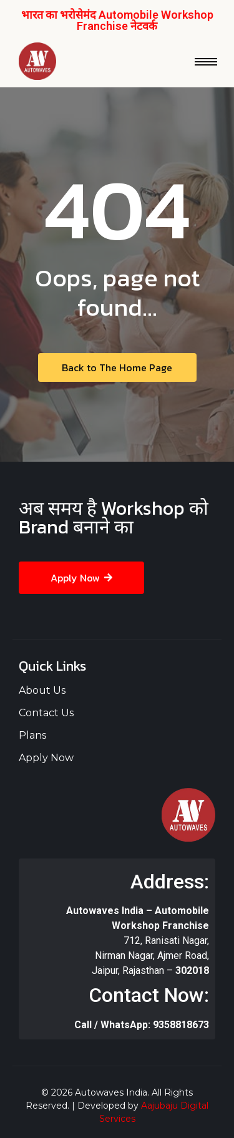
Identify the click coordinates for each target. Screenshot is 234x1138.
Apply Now (46, 758)
